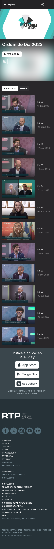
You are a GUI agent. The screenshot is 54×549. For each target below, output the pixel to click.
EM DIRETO (7, 462)
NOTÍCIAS (6, 440)
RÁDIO (5, 450)
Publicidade (18, 532)
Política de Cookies (32, 530)
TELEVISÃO (7, 446)
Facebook (5, 430)
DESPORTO (7, 443)
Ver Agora (12, 54)
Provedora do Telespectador (17, 487)
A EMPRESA (7, 500)
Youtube (29, 430)
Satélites (7, 497)
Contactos (8, 478)
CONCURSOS (8, 471)
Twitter (13, 430)
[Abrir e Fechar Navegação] (50, 4)
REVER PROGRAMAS (11, 465)
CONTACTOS (8, 484)
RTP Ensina (7, 456)
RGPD (4, 515)
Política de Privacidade (12, 530)
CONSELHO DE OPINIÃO (12, 506)
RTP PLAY (6, 459)
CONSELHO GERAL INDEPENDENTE (17, 503)
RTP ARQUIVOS (9, 453)
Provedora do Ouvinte (13, 490)
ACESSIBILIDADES (10, 493)
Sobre (23, 88)
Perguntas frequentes (13, 475)
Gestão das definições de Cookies (19, 519)
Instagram (21, 430)
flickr (37, 430)
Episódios (10, 88)
